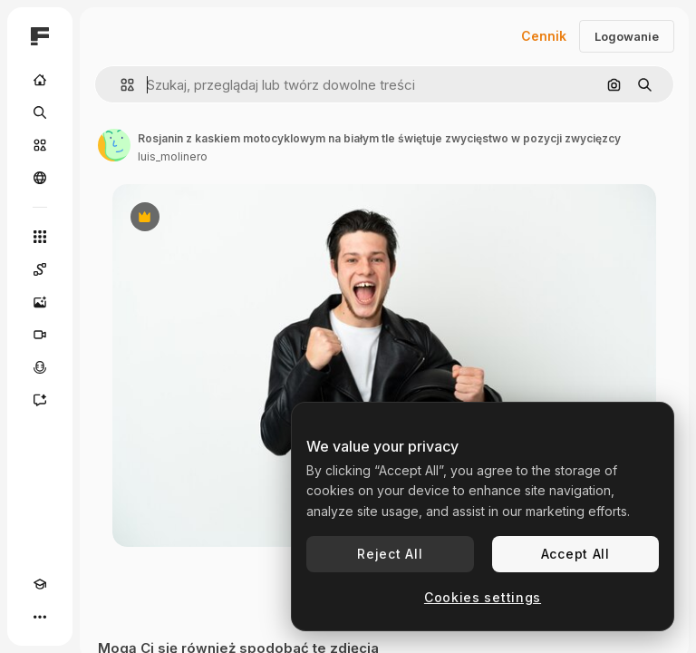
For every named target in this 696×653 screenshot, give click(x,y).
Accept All (575, 553)
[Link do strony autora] (114, 145)
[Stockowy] (39, 145)
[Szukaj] (39, 112)
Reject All (389, 553)
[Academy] (39, 584)
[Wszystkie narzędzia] (39, 236)
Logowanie (626, 36)
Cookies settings (482, 597)
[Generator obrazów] (39, 302)
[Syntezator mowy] (39, 367)
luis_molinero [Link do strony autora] (173, 156)
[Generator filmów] (39, 334)
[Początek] (39, 79)
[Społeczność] (39, 177)
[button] (120, 85)
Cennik (543, 36)
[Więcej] (39, 616)
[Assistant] (39, 399)
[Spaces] (39, 269)
